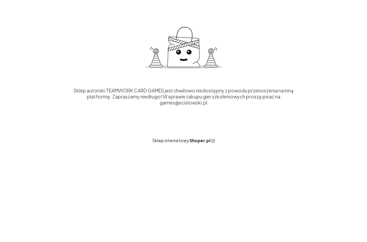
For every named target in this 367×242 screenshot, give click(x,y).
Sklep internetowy (181, 140)
